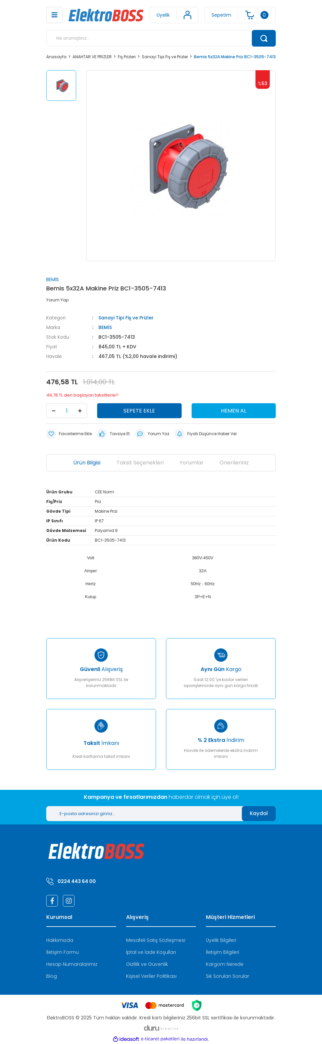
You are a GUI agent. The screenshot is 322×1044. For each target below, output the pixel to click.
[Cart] (240, 15)
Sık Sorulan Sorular (227, 976)
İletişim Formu (62, 952)
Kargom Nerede (224, 964)
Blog (51, 976)
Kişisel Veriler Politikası (151, 976)
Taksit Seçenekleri (140, 462)
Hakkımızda (59, 940)
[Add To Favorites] (69, 434)
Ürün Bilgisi (86, 462)
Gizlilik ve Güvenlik (147, 964)
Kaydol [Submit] (259, 813)
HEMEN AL (233, 411)
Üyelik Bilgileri (221, 940)
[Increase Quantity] (79, 411)
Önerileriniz (234, 462)
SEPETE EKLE (139, 411)
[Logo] (106, 15)
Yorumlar (192, 462)
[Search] (161, 38)
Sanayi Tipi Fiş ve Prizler (126, 317)
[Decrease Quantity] (53, 411)
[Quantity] (66, 411)
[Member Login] (174, 15)
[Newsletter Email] (144, 813)
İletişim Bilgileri (222, 952)
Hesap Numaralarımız (71, 964)
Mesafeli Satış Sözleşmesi (155, 940)
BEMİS (52, 279)
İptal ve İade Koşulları (151, 952)
